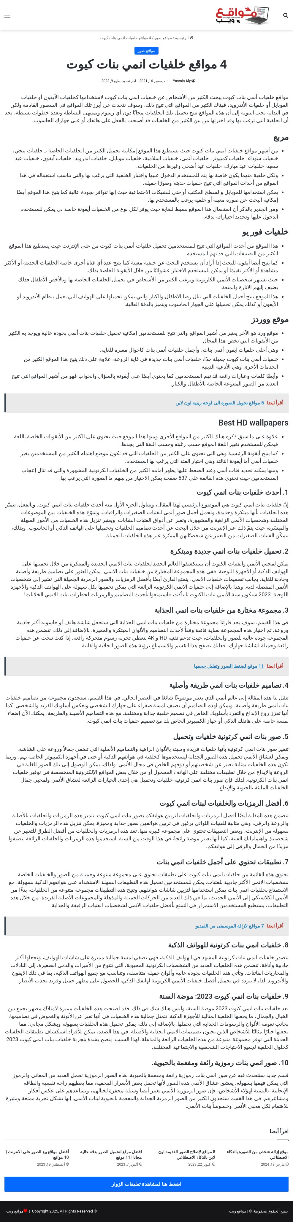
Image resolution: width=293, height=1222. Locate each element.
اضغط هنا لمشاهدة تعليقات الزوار (146, 1184)
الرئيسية (184, 38)
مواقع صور (163, 38)
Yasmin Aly (182, 81)
